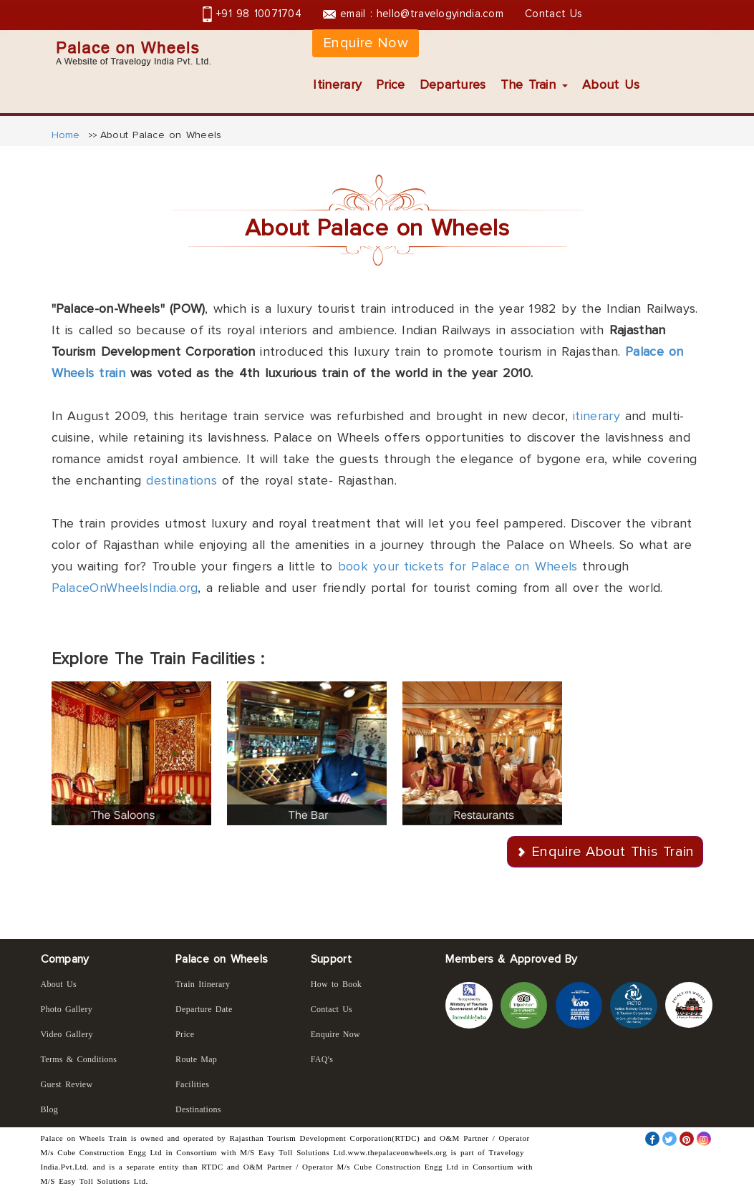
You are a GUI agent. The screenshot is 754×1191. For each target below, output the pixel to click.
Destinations (198, 1109)
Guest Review (67, 1084)
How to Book (336, 984)
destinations (181, 480)
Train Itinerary (202, 984)
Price (390, 84)
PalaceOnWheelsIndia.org (125, 588)
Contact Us (554, 13)
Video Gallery (67, 1034)
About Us (610, 84)
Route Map (196, 1059)
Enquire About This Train (612, 851)
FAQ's (322, 1059)
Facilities (192, 1084)
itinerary (596, 416)
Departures (453, 84)
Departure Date (204, 1009)
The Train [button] (534, 84)
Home (66, 135)
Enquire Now (365, 43)
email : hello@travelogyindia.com (413, 13)
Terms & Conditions (79, 1059)
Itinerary (337, 84)
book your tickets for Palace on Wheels (458, 566)
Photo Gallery (67, 1009)
